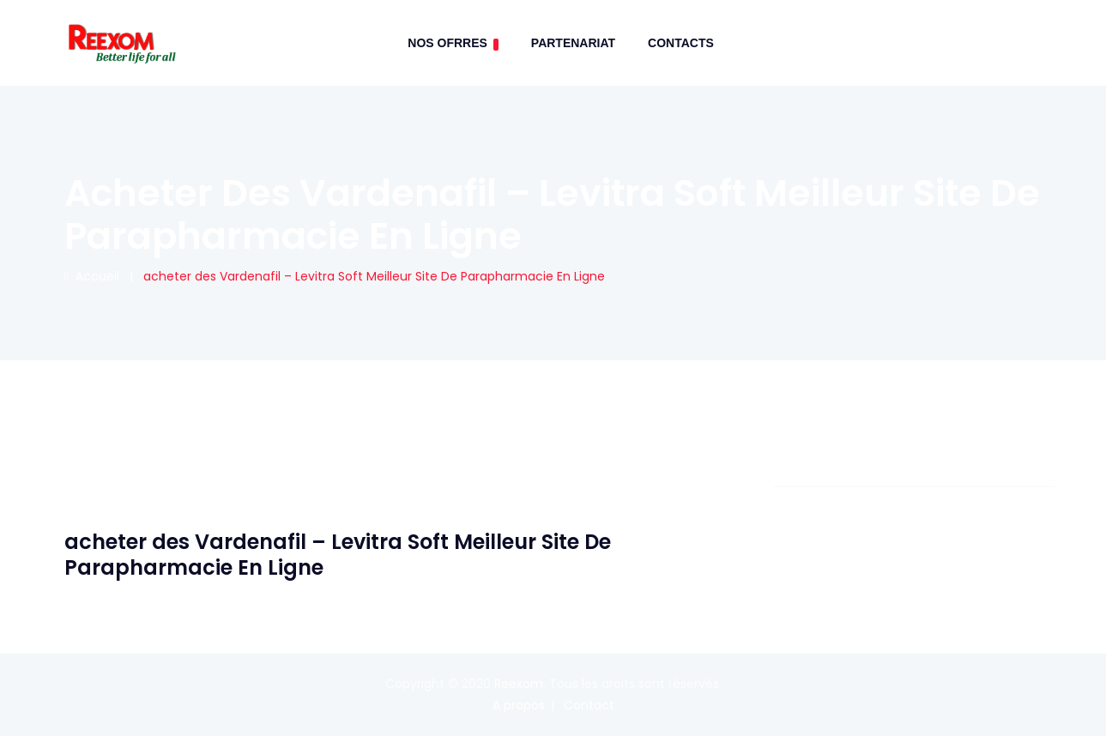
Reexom (518, 683)
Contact (589, 705)
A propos (519, 705)
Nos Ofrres (453, 43)
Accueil (91, 276)
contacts (681, 43)
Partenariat (573, 43)
